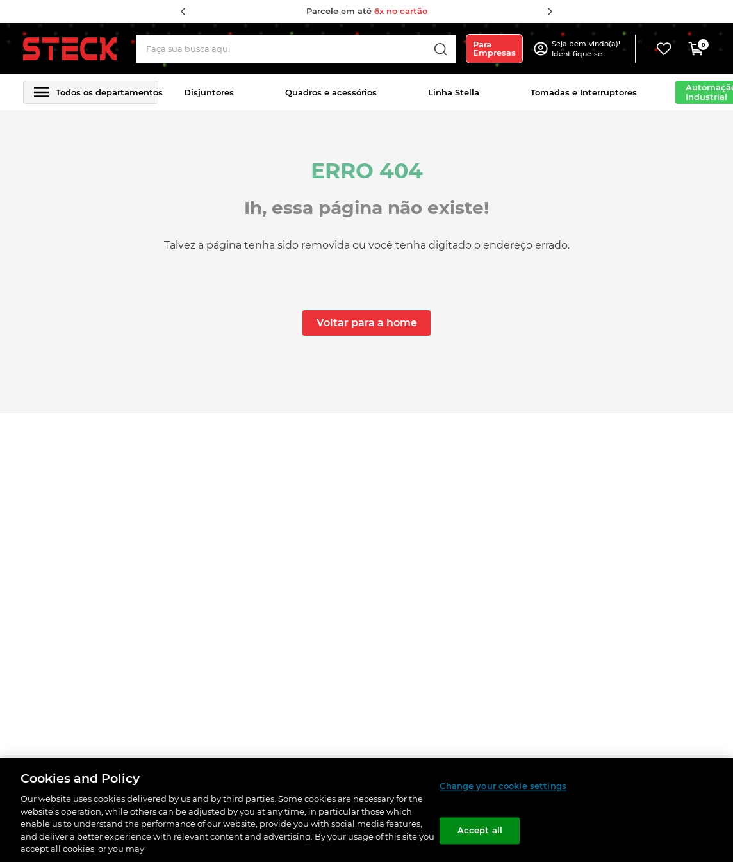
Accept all (479, 830)
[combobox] (296, 49)
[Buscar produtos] (440, 49)
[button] (587, 49)
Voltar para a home (367, 323)
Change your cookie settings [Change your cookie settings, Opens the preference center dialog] (503, 786)
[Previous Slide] (183, 11)
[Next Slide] (549, 11)
